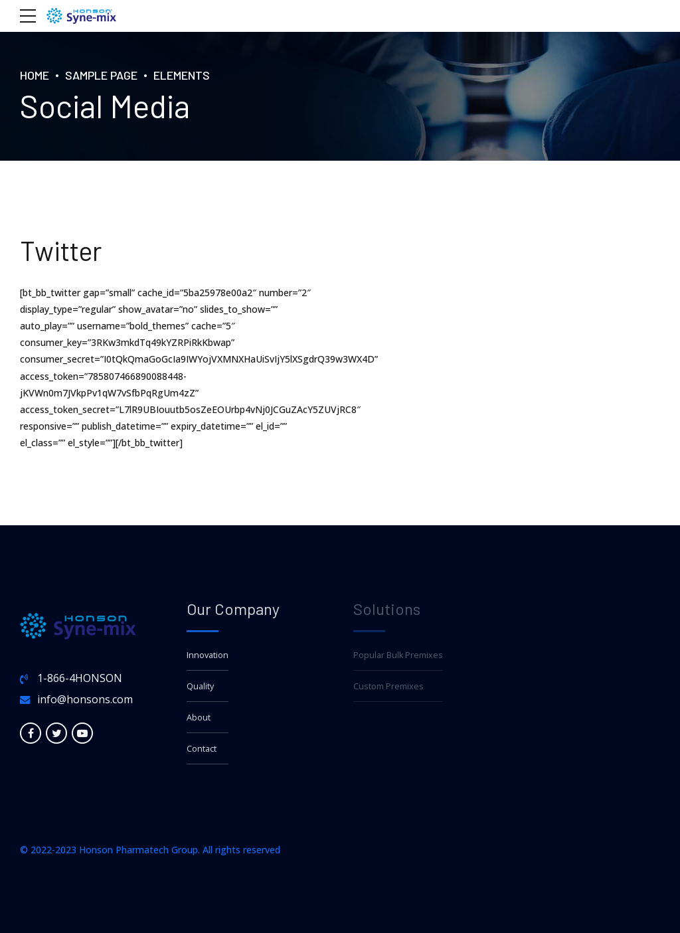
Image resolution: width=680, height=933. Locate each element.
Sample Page (101, 75)
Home (34, 75)
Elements (181, 75)
